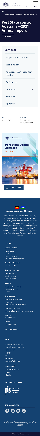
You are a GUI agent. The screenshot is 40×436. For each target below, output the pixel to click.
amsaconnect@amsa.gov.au (14, 259)
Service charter (10, 350)
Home (4, 12)
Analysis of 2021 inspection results (19, 73)
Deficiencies (11, 82)
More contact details (12, 329)
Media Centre (9, 367)
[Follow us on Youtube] (24, 411)
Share (9, 37)
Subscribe (8, 375)
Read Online (15, 187)
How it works (12, 96)
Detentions (11, 89)
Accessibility (9, 358)
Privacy (7, 355)
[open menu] (35, 3)
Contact (7, 372)
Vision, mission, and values (14, 344)
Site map (8, 364)
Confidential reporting (12, 369)
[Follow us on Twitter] (18, 411)
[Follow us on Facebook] (7, 411)
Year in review (12, 64)
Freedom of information (13, 361)
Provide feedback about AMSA (15, 347)
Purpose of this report (17, 57)
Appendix (10, 103)
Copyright (8, 353)
